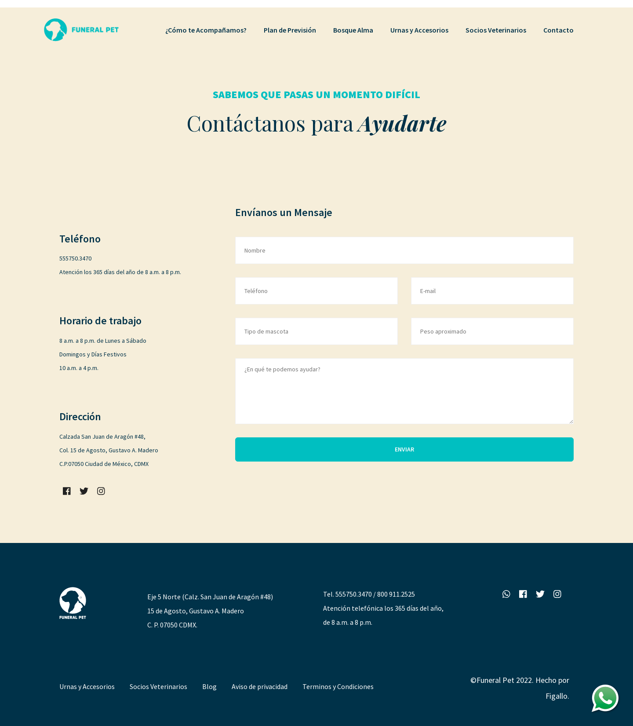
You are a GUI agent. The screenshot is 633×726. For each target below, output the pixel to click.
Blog (209, 686)
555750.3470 (353, 594)
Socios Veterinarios (158, 686)
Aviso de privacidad (259, 686)
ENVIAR (404, 449)
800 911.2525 (396, 594)
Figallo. (557, 696)
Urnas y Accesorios (87, 686)
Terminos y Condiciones (338, 686)
